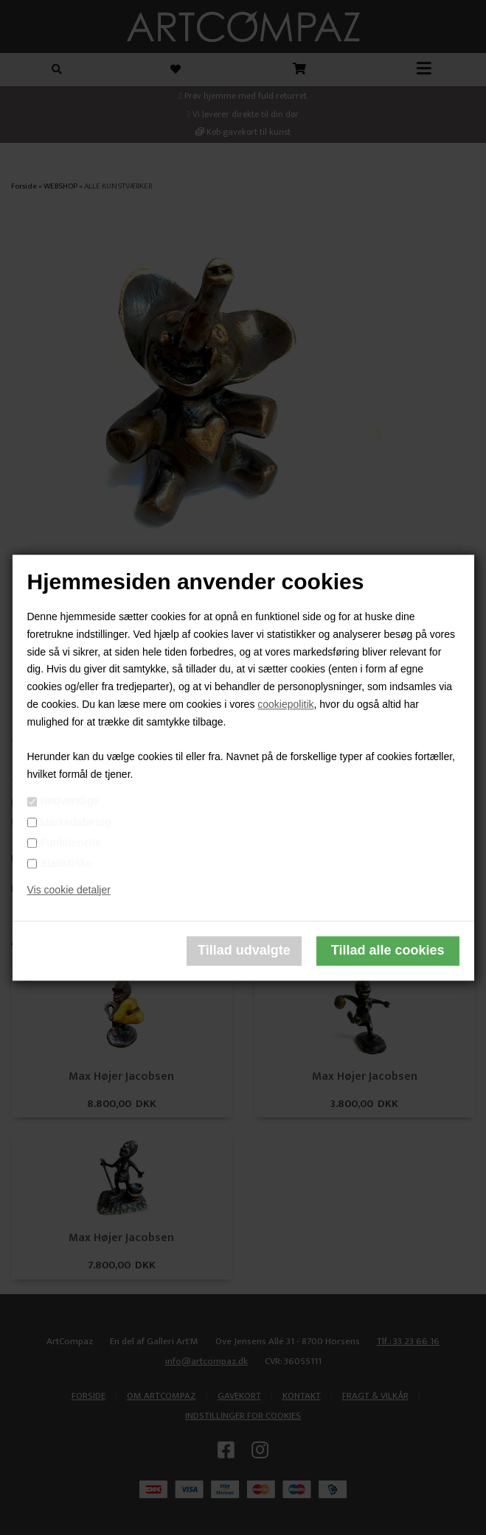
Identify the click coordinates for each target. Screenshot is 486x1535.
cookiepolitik (285, 704)
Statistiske (65, 863)
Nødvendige (69, 801)
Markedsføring (75, 822)
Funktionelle (70, 843)
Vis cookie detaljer (68, 890)
